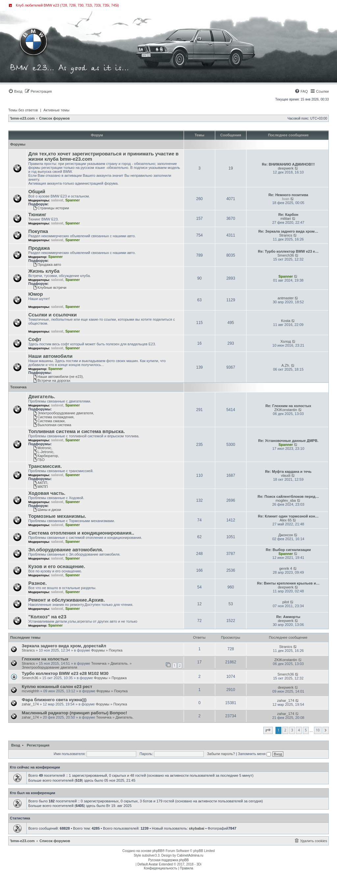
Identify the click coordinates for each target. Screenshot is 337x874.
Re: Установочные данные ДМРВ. (288, 441)
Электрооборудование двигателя (63, 413)
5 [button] (306, 730)
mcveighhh (30, 691)
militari (285, 218)
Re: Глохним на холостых (288, 406)
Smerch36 (285, 255)
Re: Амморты (288, 617)
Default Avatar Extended (155, 864)
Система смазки (49, 421)
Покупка (38, 231)
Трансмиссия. (45, 466)
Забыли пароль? (221, 754)
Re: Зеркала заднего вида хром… (288, 231)
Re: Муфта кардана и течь (288, 471)
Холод (285, 341)
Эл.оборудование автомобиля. (65, 549)
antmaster (286, 298)
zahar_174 (30, 704)
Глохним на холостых (45, 658)
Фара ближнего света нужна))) (54, 699)
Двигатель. (41, 396)
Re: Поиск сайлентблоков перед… (288, 496)
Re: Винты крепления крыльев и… (288, 583)
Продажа (39, 248)
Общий (36, 191)
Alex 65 (286, 520)
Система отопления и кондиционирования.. (81, 533)
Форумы (17, 144)
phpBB (157, 851)
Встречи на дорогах (51, 380)
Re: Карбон (288, 215)
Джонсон (285, 535)
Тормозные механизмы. (57, 516)
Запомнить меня (254, 754)
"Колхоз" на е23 (47, 616)
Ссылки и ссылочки (52, 314)
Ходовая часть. (46, 493)
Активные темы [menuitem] (56, 110)
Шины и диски (47, 510)
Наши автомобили (50, 356)
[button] (268, 730)
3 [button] (292, 730)
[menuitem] (15, 91)
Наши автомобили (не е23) (58, 377)
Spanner (72, 200)
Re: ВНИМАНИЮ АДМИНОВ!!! (288, 164)
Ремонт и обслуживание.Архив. (66, 600)
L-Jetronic (43, 452)
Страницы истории (51, 208)
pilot (285, 602)
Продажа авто (47, 264)
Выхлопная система (52, 425)
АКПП (40, 483)
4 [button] (299, 730)
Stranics (285, 235)
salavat (57, 200)
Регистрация (38, 745)
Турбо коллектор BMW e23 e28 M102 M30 (65, 673)
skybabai (196, 828)
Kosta (285, 321)
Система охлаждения (53, 417)
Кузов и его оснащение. (56, 566)
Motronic (42, 448)
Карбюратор (45, 456)
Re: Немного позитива (288, 195)
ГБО (38, 460)
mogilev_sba (285, 500)
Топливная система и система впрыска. (76, 431)
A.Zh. (285, 365)
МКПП (40, 487)
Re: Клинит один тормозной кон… (288, 516)
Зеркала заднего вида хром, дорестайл (64, 645)
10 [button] (318, 730)
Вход (15, 745)
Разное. (37, 583)
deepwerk (286, 168)
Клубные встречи (49, 287)
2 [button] (285, 730)
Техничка (18, 387)
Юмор (35, 294)
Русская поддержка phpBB (168, 860)
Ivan (285, 199)
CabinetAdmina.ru (190, 855)
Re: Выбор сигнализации (288, 550)
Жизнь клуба (44, 271)
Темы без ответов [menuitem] (23, 110)
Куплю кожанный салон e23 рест (57, 686)
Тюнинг (37, 214)
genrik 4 (285, 568)
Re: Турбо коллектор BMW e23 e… (288, 251)
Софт (34, 339)
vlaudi (286, 475)
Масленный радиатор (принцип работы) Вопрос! (74, 712)
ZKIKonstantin (285, 410)
